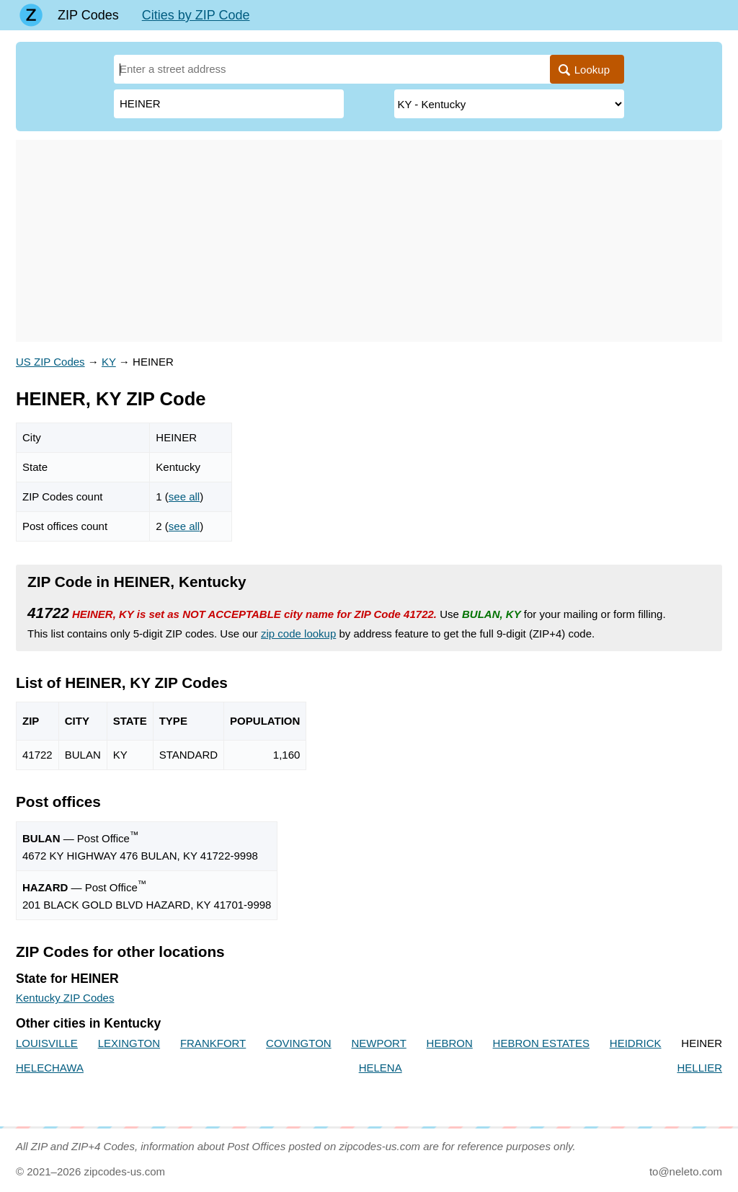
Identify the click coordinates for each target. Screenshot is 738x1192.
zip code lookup (298, 633)
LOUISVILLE (47, 1043)
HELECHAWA (50, 1067)
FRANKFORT (213, 1043)
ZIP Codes (88, 15)
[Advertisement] (369, 241)
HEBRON (450, 1043)
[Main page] (31, 15)
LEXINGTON (129, 1043)
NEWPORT (378, 1043)
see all (184, 496)
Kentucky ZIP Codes (65, 998)
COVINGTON (299, 1043)
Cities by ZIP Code (196, 15)
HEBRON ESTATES (541, 1043)
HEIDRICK (636, 1043)
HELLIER (699, 1067)
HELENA (380, 1067)
